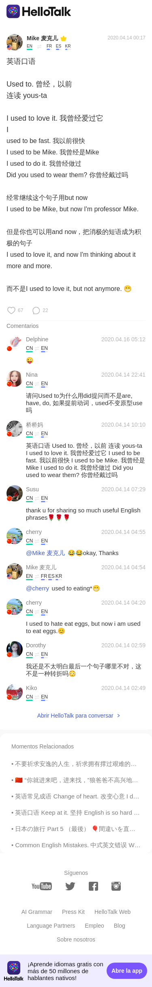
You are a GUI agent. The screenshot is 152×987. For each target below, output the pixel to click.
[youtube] (42, 886)
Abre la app (126, 970)
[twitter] (70, 886)
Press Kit (73, 912)
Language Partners (51, 925)
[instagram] (116, 886)
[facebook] (93, 886)
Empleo (94, 925)
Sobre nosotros (76, 939)
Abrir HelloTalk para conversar (75, 715)
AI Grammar (36, 912)
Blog (119, 925)
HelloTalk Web (112, 912)
